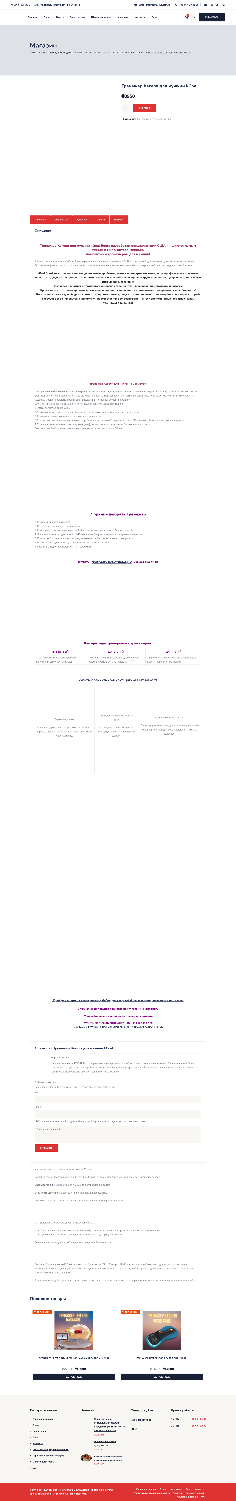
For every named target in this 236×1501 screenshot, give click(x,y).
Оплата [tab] (101, 219)
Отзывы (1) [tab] (61, 219)
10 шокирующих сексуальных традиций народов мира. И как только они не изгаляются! (109, 1425)
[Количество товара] (126, 108)
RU (223, 5)
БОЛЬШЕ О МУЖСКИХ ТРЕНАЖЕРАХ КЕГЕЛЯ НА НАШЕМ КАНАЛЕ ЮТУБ (118, 1027)
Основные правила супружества (105, 1443)
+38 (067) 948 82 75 (186, 5)
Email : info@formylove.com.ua (152, 5)
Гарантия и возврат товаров (48, 1455)
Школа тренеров (101, 17)
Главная (32, 17)
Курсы (60, 17)
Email (38, 1107)
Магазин (122, 17)
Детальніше (74, 1377)
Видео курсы (77, 17)
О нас (46, 17)
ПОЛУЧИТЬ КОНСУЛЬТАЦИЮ (112, 562)
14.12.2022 (99, 1464)
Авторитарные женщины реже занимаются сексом (108, 1458)
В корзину (145, 108)
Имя (38, 1092)
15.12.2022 (99, 1449)
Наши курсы (39, 1431)
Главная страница (43, 1419)
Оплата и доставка (43, 1461)
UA (34, 1468)
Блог (154, 17)
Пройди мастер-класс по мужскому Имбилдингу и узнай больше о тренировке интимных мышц (117, 1000)
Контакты (139, 17)
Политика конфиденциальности (50, 1449)
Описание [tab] (40, 219)
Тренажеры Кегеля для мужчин (154, 119)
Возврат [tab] (118, 219)
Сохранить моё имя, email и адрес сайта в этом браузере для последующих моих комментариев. (91, 1121)
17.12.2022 (99, 1434)
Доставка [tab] (82, 219)
